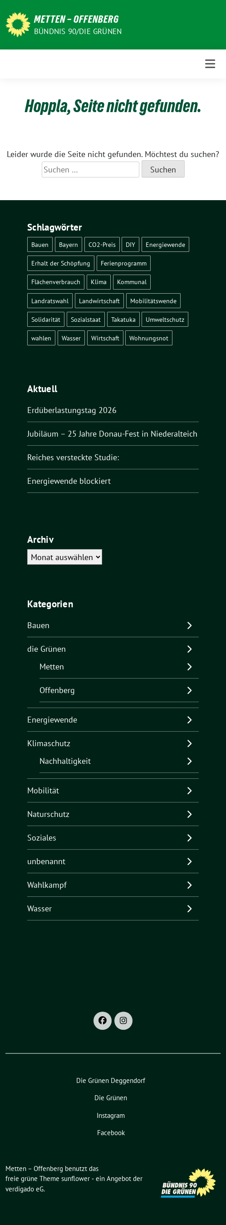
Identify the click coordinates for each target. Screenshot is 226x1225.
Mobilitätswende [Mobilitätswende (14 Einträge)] (153, 300)
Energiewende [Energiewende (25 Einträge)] (165, 244)
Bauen (38, 625)
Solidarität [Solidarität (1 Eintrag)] (45, 319)
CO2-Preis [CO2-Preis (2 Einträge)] (102, 244)
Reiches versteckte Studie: (73, 457)
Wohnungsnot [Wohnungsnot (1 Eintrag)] (148, 338)
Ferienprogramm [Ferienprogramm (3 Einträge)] (124, 263)
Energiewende (52, 719)
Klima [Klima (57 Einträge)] (99, 281)
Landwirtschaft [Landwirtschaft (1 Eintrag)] (99, 300)
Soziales (41, 837)
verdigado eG (24, 1189)
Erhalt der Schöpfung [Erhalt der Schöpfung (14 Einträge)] (60, 263)
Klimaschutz (48, 743)
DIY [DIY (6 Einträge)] (130, 244)
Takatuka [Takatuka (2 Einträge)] (123, 319)
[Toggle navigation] (210, 63)
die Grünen (46, 649)
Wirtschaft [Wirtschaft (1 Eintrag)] (105, 338)
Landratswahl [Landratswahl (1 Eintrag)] (50, 300)
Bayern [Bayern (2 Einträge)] (68, 244)
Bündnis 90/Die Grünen (78, 31)
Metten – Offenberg (76, 19)
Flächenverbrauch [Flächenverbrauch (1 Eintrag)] (55, 281)
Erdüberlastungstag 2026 (72, 410)
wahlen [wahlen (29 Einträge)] (41, 338)
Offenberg (57, 690)
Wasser (39, 908)
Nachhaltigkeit (65, 761)
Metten (51, 666)
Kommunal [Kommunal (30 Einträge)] (132, 281)
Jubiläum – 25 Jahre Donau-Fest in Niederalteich (112, 433)
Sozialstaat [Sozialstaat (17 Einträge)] (86, 319)
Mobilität (43, 790)
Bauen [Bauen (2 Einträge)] (40, 244)
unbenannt (46, 861)
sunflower (75, 1178)
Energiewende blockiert (69, 481)
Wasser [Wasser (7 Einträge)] (71, 338)
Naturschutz (48, 814)
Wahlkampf (47, 885)
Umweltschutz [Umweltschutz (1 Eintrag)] (165, 319)
